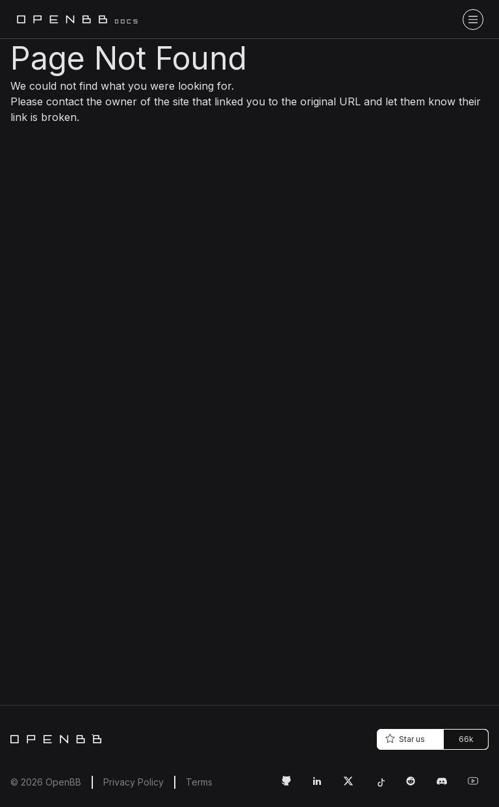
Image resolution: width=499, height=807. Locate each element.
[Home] (55, 738)
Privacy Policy (133, 781)
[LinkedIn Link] (322, 786)
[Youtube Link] (478, 786)
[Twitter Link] (353, 786)
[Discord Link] (447, 786)
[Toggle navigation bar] (473, 19)
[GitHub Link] (291, 786)
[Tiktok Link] (384, 786)
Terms (199, 781)
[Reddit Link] (415, 786)
